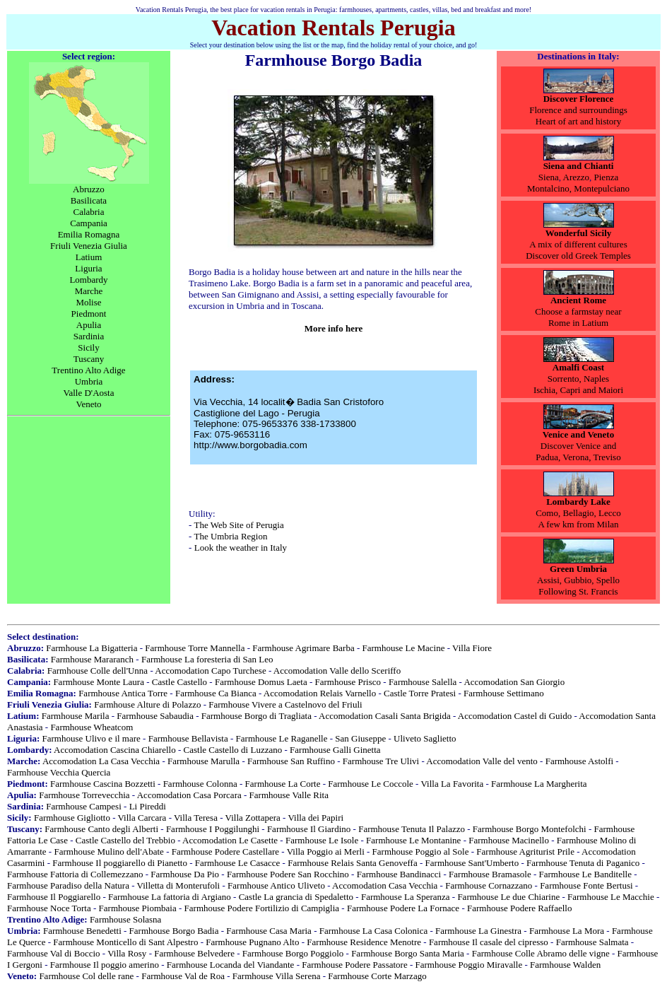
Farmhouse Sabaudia (155, 715)
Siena (548, 177)
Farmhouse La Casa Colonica (373, 930)
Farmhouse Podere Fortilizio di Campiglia (262, 908)
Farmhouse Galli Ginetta (335, 749)
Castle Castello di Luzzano (233, 749)
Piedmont (89, 313)
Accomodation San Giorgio (514, 682)
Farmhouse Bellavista (188, 738)
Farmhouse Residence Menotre (364, 942)
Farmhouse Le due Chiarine (508, 896)
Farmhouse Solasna (125, 919)
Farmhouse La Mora (566, 930)
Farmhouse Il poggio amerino (104, 964)
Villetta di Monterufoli (178, 885)
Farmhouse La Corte (283, 783)
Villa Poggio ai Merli (326, 851)
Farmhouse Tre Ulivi (381, 761)
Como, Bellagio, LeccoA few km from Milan (578, 518)
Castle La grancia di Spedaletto (296, 896)
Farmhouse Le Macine (403, 648)
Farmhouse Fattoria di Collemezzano (75, 874)
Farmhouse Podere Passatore (354, 964)
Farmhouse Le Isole (321, 840)
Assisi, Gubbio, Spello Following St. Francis (578, 586)
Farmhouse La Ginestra (478, 930)
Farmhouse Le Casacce (238, 863)
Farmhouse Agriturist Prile (525, 851)
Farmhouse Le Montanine (413, 840)
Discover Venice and (578, 445)
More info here (334, 328)
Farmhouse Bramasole (490, 874)
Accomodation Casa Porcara (189, 795)
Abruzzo (89, 189)
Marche (89, 291)
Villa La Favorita (451, 783)
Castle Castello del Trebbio (125, 840)
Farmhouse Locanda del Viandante (231, 964)
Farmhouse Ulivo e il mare (91, 738)
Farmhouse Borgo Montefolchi (529, 829)
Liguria (88, 268)
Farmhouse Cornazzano (488, 885)
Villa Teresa (196, 817)
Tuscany (89, 358)
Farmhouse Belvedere (194, 953)
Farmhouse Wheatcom (91, 727)
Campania (88, 223)
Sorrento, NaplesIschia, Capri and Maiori (578, 384)
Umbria (89, 381)
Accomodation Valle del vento (482, 761)
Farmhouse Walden (565, 964)
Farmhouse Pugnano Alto (252, 942)
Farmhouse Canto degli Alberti (101, 829)
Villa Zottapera (253, 817)
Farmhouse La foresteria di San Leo (207, 659)
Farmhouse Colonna (200, 783)
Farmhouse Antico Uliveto (276, 885)
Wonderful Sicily (578, 233)
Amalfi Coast (578, 367)
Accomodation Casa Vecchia (384, 885)
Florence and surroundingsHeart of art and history (578, 116)
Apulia (88, 325)
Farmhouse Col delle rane (86, 976)
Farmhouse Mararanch (92, 659)
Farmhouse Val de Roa (183, 976)
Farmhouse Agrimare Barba (303, 648)
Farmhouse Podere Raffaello (519, 908)
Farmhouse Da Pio (184, 874)
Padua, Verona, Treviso (578, 457)
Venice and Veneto (578, 434)
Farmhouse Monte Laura (98, 682)
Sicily (88, 347)
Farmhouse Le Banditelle (585, 874)
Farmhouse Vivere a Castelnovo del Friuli (285, 704)
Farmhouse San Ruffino (291, 761)
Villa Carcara (142, 817)
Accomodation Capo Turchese (210, 670)
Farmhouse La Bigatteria (91, 648)
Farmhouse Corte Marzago (377, 976)
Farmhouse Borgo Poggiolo (293, 953)
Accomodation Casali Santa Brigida (385, 715)
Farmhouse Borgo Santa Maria (407, 953)
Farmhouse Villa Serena (276, 976)
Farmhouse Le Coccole (370, 783)
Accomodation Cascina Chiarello (115, 749)
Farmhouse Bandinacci (399, 874)
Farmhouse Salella (422, 682)
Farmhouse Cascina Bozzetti (102, 783)
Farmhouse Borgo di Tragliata (256, 715)
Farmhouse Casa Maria (269, 930)
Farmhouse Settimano (504, 693)
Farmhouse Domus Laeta (261, 682)
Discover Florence (578, 98)
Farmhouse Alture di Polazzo (147, 704)
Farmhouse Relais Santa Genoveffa (353, 863)
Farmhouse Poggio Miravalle (469, 964)
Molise (88, 302)
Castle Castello (179, 682)
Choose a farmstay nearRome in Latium (578, 317)
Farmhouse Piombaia (138, 908)
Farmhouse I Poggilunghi (212, 829)
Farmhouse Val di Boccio (53, 953)
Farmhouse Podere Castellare (225, 851)
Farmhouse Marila (76, 715)
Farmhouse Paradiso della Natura (68, 885)
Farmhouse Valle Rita (289, 795)
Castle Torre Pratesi (420, 693)
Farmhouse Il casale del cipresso (488, 942)
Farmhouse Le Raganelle (282, 738)
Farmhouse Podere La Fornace (403, 908)
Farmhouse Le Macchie (610, 896)
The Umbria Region (230, 536)
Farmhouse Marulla (203, 761)
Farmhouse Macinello (508, 840)
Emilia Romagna (89, 234)
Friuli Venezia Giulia (88, 245)
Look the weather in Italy (240, 547)
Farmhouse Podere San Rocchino (288, 874)
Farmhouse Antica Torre (122, 693)
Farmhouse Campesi (84, 806)
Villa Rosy (126, 953)
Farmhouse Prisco (348, 682)
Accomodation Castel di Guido (515, 715)
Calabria (88, 211)
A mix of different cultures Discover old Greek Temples (578, 250)
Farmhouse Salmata (592, 942)
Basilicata (89, 200)
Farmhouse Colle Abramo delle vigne (541, 953)
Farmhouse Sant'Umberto (472, 863)
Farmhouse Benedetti (82, 930)
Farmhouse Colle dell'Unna (97, 670)
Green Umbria (578, 568)
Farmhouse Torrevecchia (84, 795)
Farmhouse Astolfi (579, 761)
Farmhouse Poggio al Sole (420, 851)
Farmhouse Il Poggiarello (53, 896)
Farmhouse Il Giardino (308, 829)
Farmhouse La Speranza (405, 896)
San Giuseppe (360, 738)
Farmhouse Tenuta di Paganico (582, 863)
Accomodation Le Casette (230, 840)
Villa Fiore (472, 648)
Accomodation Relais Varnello (320, 693)
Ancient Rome (578, 300)
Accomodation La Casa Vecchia (101, 761)
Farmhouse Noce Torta (49, 908)
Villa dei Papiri (315, 817)
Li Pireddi (147, 806)
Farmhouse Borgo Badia (174, 930)
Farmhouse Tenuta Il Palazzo (411, 829)
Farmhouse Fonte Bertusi (586, 885)
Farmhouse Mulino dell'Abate (108, 851)
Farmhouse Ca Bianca (215, 693)
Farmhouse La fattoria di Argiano (169, 896)
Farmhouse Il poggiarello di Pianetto (119, 863)
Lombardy (88, 279)
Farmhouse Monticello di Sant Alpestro (125, 942)
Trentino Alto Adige (88, 370)
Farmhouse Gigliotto (72, 817)
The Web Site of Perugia (238, 525)
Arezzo (576, 177)
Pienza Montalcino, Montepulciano (578, 183)
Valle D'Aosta (88, 392)
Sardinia (88, 336)
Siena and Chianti (578, 165)
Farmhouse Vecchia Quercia (58, 772)
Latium (89, 257)
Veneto (88, 404)
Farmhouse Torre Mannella (194, 648)
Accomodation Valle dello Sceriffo (337, 670)
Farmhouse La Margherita (539, 783)
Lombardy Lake (578, 501)
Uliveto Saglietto (425, 738)
